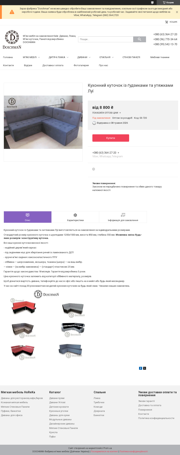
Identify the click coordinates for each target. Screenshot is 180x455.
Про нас (103, 65)
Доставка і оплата (52, 65)
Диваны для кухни (59, 415)
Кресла (53, 432)
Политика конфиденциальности (156, 418)
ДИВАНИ (82, 57)
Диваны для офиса (11, 415)
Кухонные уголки (58, 411)
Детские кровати (59, 406)
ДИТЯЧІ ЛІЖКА (57, 57)
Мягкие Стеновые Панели (15, 406)
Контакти (8, 65)
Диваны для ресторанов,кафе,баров (22, 398)
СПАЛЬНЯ (104, 57)
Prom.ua (107, 448)
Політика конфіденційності (134, 451)
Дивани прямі (56, 398)
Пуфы (52, 436)
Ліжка (97, 398)
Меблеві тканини (159, 57)
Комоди (98, 406)
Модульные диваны (60, 419)
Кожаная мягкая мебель (14, 402)
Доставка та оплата (149, 405)
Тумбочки (99, 402)
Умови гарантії (146, 401)
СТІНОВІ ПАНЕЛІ (131, 57)
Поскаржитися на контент (104, 451)
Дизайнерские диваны (62, 423)
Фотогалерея (81, 65)
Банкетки (99, 415)
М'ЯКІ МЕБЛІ (30, 57)
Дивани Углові (57, 402)
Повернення (145, 409)
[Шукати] (139, 39)
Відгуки (28, 65)
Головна (8, 57)
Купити (110, 138)
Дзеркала (99, 411)
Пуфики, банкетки (11, 411)
